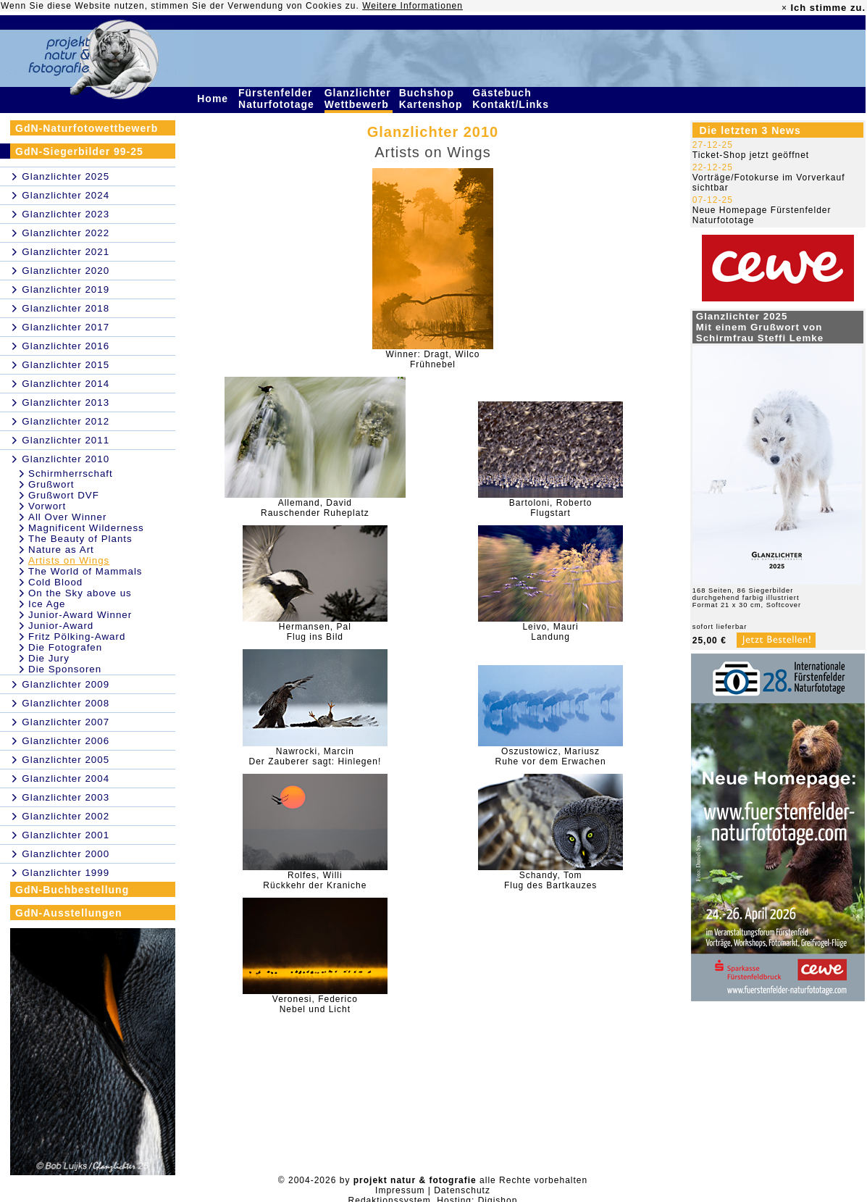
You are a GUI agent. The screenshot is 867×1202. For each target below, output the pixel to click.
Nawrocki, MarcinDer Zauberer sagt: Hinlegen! (314, 756)
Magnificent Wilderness (86, 527)
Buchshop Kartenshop (432, 98)
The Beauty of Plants (80, 538)
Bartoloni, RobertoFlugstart (550, 508)
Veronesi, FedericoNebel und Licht (315, 1004)
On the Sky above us (80, 593)
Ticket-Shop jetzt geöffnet (750, 155)
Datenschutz (462, 1190)
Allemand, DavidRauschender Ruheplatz (315, 508)
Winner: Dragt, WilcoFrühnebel (432, 359)
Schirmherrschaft (70, 473)
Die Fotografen (65, 647)
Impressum (399, 1190)
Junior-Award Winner (80, 614)
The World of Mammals (85, 571)
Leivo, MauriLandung (550, 632)
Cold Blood (55, 582)
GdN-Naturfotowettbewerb (86, 128)
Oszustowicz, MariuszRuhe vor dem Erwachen (550, 756)
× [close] (784, 8)
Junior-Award (60, 625)
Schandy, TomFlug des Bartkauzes (550, 880)
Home (214, 98)
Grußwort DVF (63, 495)
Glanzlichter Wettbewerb (358, 98)
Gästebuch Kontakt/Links (512, 98)
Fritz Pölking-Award (76, 636)
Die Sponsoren (64, 669)
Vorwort (47, 506)
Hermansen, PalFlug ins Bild (315, 632)
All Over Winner (67, 517)
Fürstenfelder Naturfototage (278, 98)
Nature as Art (61, 549)
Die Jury (49, 658)
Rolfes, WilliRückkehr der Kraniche (315, 880)
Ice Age (46, 603)
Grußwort (51, 484)
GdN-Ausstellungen (68, 913)
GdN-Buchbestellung (72, 890)
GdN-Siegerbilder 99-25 (79, 151)
